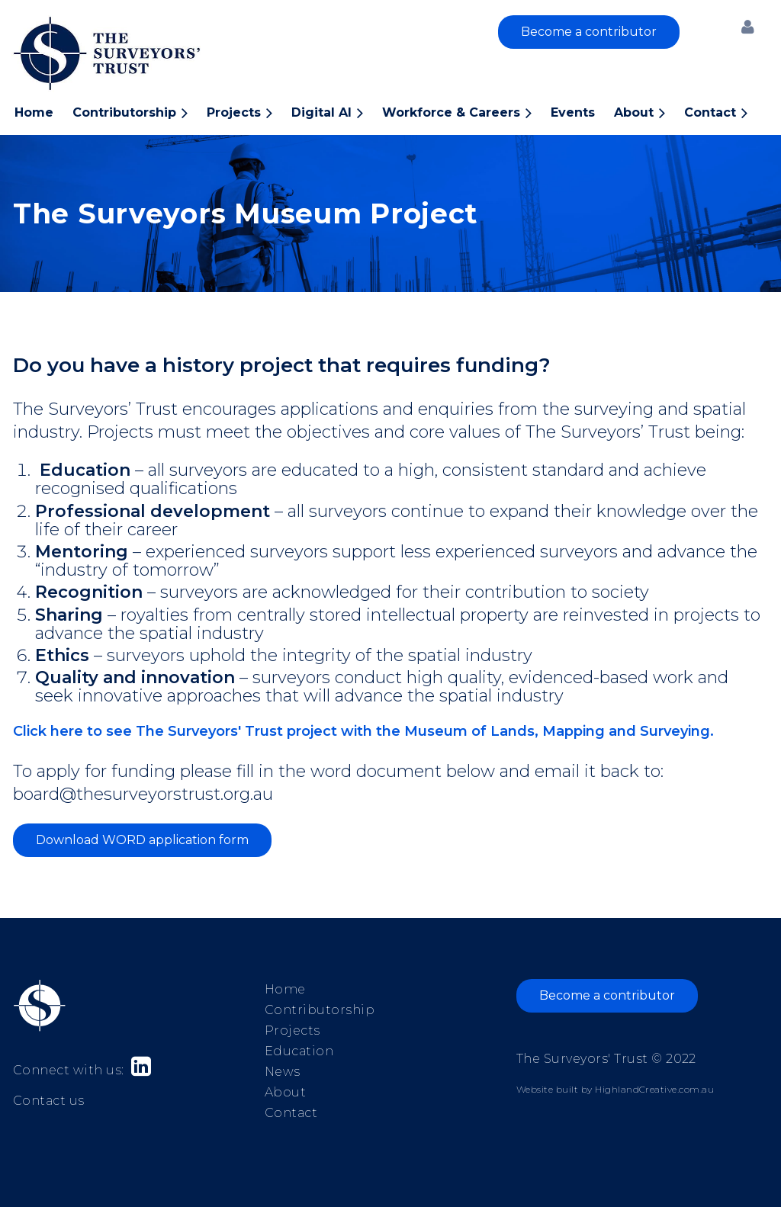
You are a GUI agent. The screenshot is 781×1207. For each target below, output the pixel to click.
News (283, 1071)
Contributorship (319, 1010)
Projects (292, 1030)
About (285, 1092)
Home (285, 989)
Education (299, 1051)
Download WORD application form (142, 840)
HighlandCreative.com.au (654, 1089)
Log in (747, 26)
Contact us (49, 1100)
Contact (291, 1113)
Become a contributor (589, 31)
